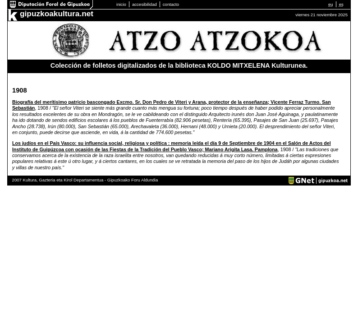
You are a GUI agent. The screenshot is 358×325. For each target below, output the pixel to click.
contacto (171, 4)
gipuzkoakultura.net (56, 13)
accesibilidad (144, 4)
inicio (121, 4)
